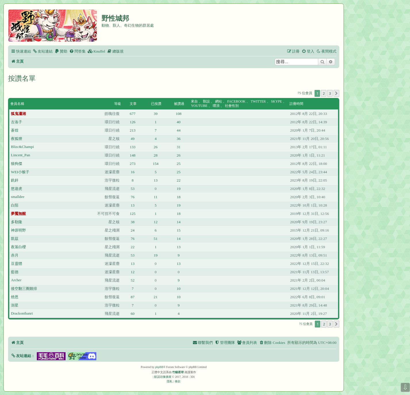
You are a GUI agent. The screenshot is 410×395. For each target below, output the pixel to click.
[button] (336, 93)
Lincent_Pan (20, 155)
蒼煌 (14, 130)
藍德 (14, 272)
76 (133, 197)
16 (133, 172)
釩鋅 (14, 180)
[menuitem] (42, 51)
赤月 (14, 255)
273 (132, 163)
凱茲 (14, 238)
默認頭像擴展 (162, 376)
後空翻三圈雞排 (24, 288)
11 (156, 197)
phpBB (159, 367)
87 (133, 297)
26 (156, 147)
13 (156, 180)
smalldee (17, 196)
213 (132, 130)
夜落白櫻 (18, 247)
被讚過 (179, 104)
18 (179, 197)
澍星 (14, 305)
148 (132, 155)
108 (178, 113)
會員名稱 (17, 104)
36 (179, 138)
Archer (16, 280)
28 (156, 155)
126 (132, 122)
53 (133, 188)
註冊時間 (296, 104)
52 (133, 280)
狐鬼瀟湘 (18, 113)
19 (179, 188)
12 (156, 222)
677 (132, 113)
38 (133, 222)
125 (132, 213)
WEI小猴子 (20, 172)
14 (179, 222)
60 (133, 313)
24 (133, 230)
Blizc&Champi (22, 146)
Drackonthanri (22, 313)
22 (179, 180)
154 (155, 163)
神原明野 (18, 230)
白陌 (14, 205)
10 (179, 288)
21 (156, 297)
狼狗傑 (16, 163)
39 (156, 113)
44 (179, 130)
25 (179, 163)
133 (132, 147)
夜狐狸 (16, 138)
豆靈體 (16, 263)
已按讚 (156, 104)
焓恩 (14, 297)
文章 (133, 104)
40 (179, 122)
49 (133, 138)
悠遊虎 (16, 188)
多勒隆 (16, 222)
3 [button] (330, 93)
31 (179, 147)
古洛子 (16, 122)
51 (156, 238)
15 (179, 230)
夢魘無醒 (18, 213)
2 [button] (324, 93)
